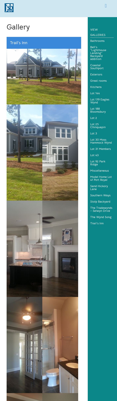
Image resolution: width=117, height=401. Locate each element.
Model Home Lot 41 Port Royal (101, 178)
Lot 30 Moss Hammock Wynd (101, 141)
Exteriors (96, 74)
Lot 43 (94, 155)
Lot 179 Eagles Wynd (99, 101)
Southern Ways (100, 195)
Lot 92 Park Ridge (97, 163)
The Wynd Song (101, 217)
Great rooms (98, 80)
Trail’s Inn (97, 223)
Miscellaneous (99, 170)
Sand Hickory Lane (99, 188)
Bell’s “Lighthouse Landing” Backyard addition (98, 53)
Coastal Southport (97, 67)
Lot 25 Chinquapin (98, 126)
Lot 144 (95, 93)
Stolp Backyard (100, 201)
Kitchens (96, 86)
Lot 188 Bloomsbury (98, 110)
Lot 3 (93, 133)
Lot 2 (93, 117)
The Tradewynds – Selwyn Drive (101, 209)
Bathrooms (97, 40)
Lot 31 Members (100, 148)
